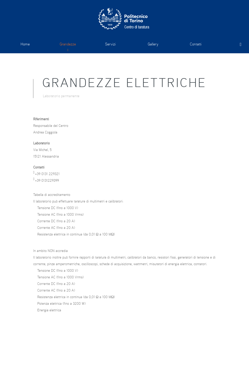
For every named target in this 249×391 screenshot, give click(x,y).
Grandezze (68, 44)
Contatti (196, 44)
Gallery (153, 44)
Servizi (110, 44)
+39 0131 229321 (47, 174)
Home (25, 44)
